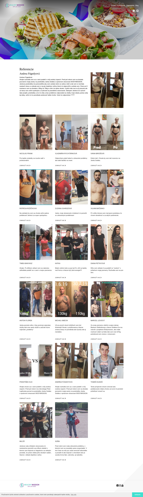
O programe (121, 5)
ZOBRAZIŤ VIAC (25, 165)
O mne (113, 5)
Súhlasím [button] (137, 494)
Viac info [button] (73, 494)
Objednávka (130, 5)
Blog (136, 5)
